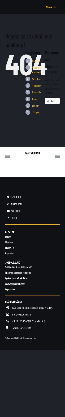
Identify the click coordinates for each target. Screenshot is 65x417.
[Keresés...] (52, 101)
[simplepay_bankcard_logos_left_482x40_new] (32, 344)
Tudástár (36, 85)
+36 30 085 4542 (20, 321)
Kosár (35, 99)
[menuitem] (36, 112)
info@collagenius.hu (21, 314)
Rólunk (35, 61)
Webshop (36, 79)
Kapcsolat (37, 92)
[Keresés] (48, 101)
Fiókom (35, 105)
